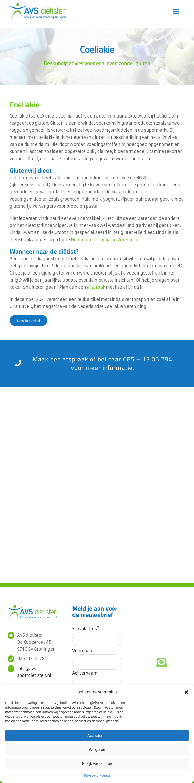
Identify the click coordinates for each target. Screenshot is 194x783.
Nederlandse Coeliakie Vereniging (105, 239)
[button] (186, 692)
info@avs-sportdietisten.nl (34, 672)
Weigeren (97, 749)
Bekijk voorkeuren (97, 763)
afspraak (96, 287)
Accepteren (97, 735)
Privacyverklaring (97, 775)
